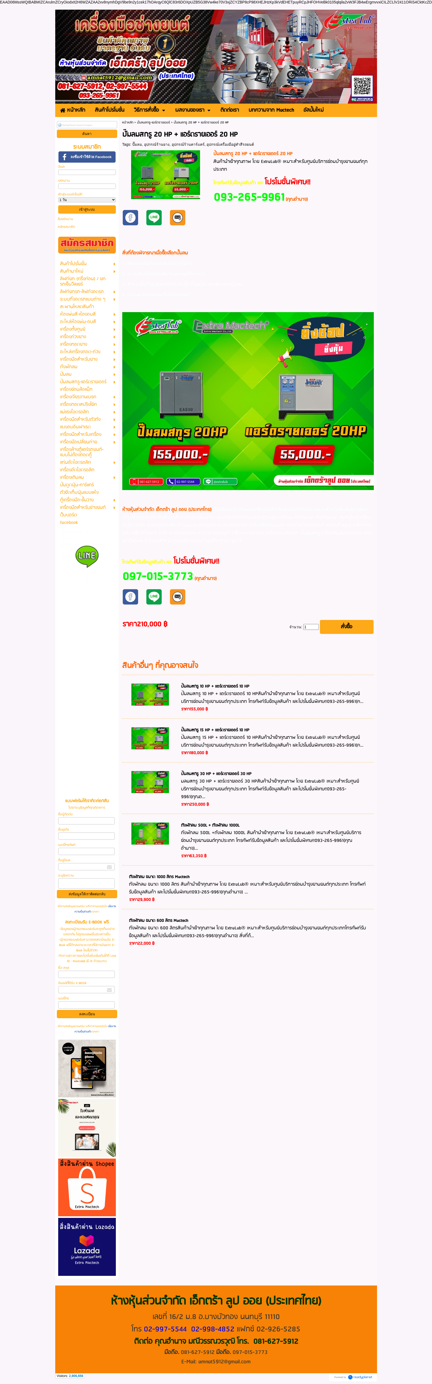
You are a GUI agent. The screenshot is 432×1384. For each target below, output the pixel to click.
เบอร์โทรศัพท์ (66, 845)
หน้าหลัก (127, 122)
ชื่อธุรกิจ (63, 829)
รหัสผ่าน (64, 181)
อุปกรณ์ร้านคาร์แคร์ (188, 144)
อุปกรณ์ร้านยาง (156, 144)
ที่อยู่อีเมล (64, 860)
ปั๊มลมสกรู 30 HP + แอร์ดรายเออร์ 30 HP (216, 773)
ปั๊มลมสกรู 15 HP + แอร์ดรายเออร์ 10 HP (215, 730)
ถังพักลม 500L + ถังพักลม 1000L (210, 825)
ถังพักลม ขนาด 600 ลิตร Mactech (158, 920)
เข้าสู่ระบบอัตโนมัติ (70, 194)
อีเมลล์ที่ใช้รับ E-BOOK (72, 983)
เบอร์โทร (63, 998)
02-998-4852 (212, 1329)
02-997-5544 (165, 1329)
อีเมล (61, 167)
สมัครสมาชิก (66, 227)
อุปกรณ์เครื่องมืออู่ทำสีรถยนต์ (230, 144)
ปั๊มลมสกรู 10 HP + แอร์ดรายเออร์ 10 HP (215, 686)
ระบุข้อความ (66, 875)
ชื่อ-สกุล (63, 968)
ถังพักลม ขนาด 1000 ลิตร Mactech (159, 877)
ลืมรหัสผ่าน (65, 219)
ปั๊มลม (137, 144)
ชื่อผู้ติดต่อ (65, 814)
